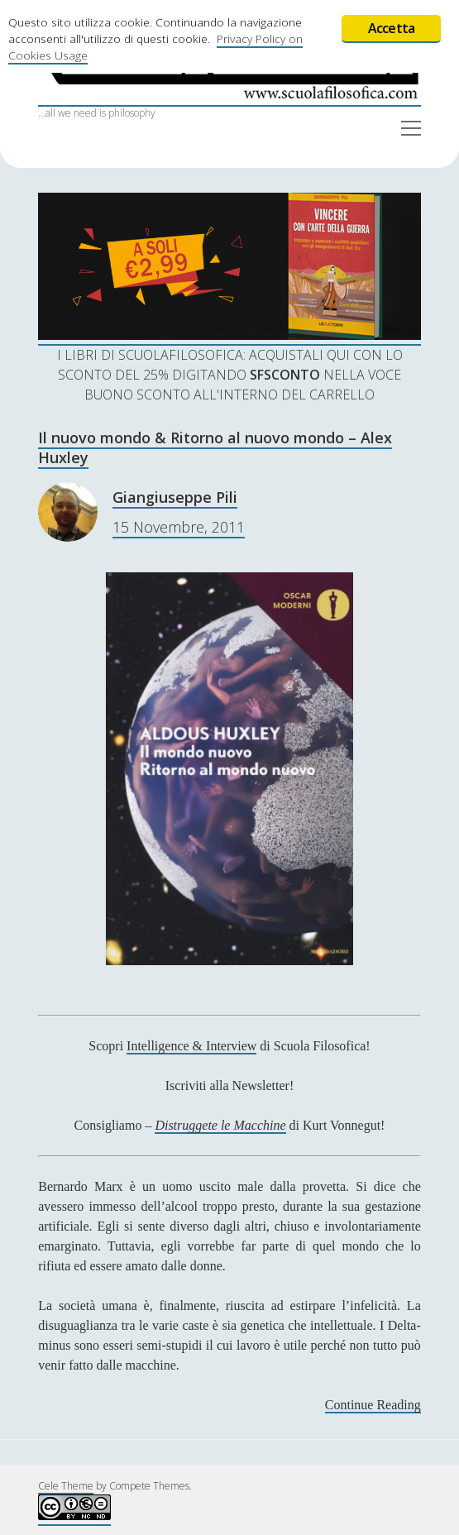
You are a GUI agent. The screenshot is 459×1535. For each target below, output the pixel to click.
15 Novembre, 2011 (178, 527)
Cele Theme (65, 1486)
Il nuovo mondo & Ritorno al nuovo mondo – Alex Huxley (215, 447)
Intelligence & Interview (191, 1046)
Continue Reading (373, 1405)
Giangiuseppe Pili (174, 497)
